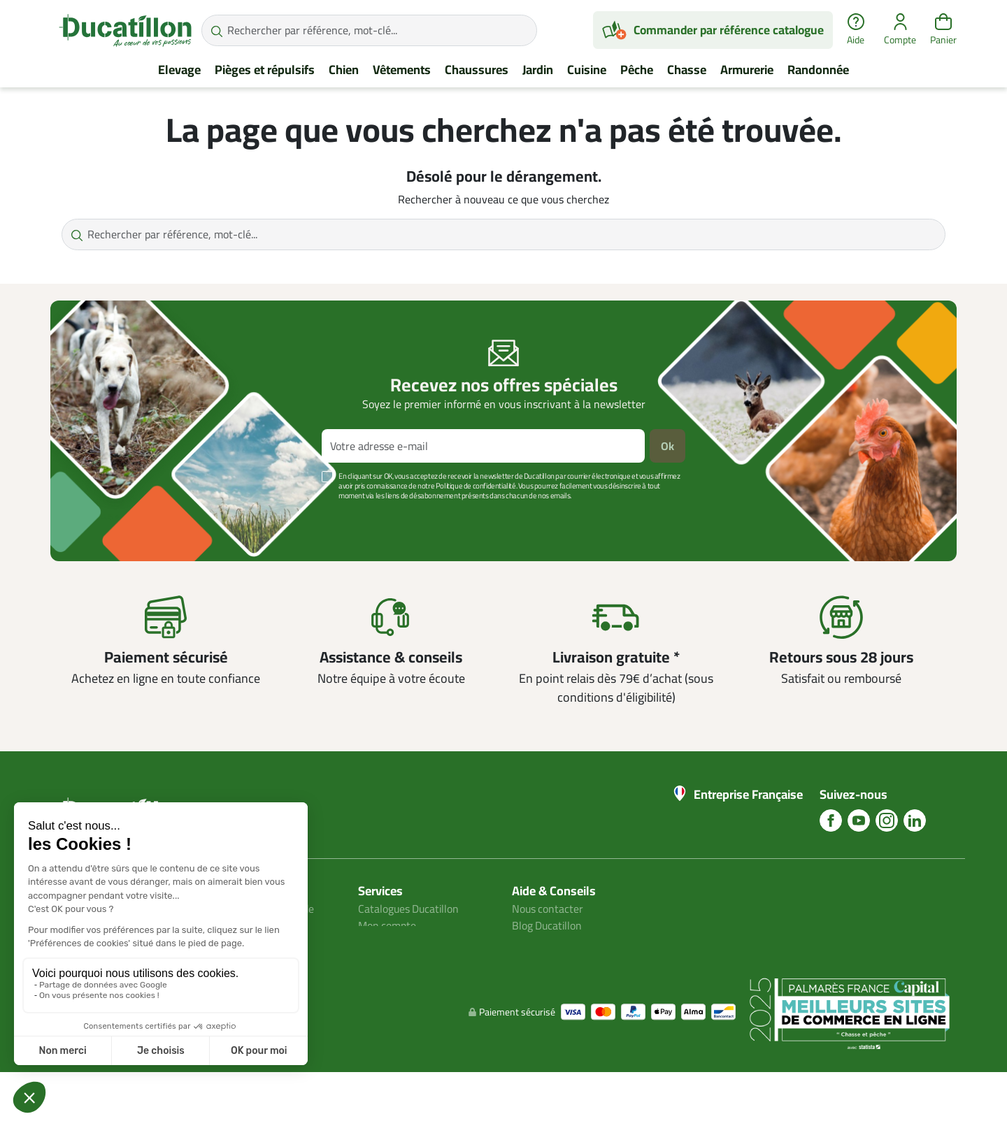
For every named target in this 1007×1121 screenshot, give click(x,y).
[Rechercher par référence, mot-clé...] (369, 30)
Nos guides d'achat (556, 942)
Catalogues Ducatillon (410, 908)
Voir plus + (98, 516)
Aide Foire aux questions (570, 958)
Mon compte (387, 925)
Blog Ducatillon (548, 925)
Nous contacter (548, 908)
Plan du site (386, 942)
